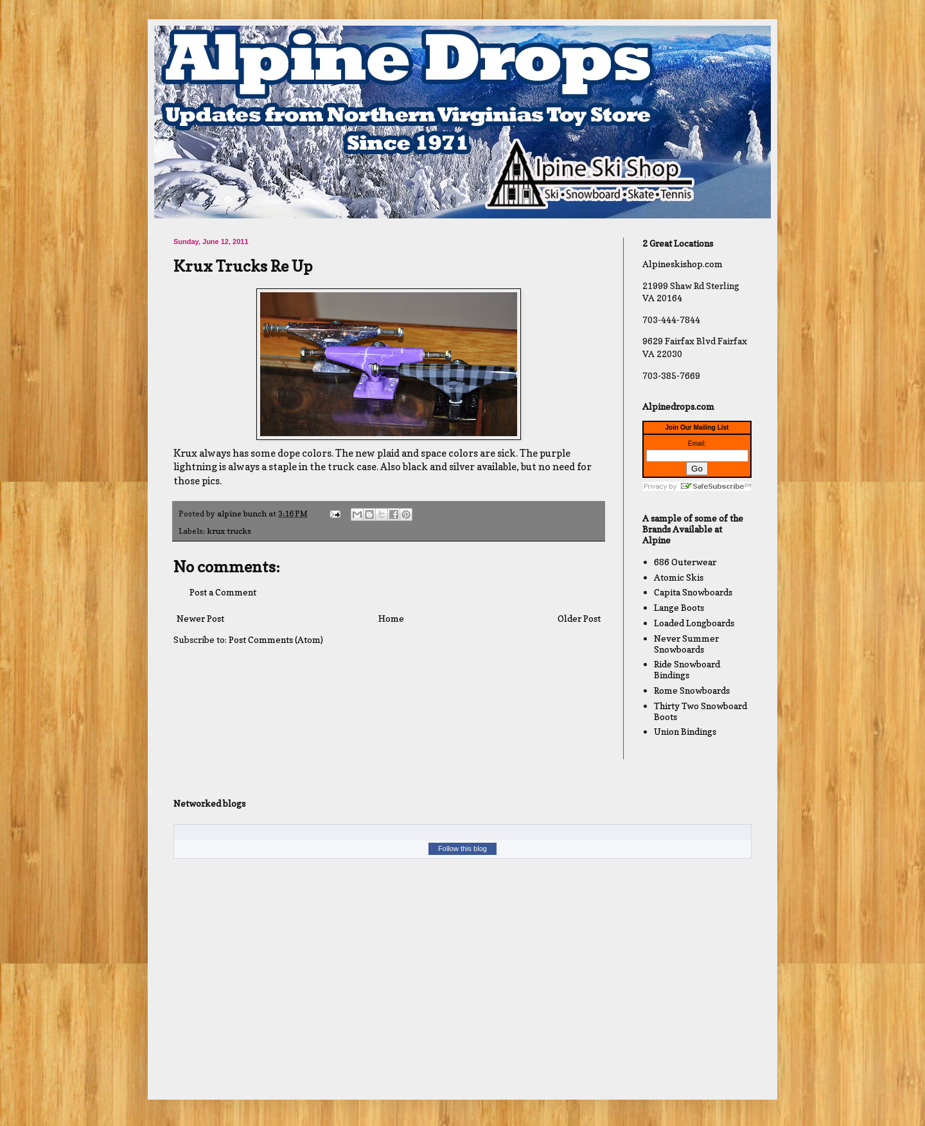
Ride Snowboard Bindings (687, 669)
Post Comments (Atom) (276, 639)
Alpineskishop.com (682, 263)
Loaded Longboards (694, 622)
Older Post (579, 618)
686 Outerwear (685, 561)
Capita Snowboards (693, 591)
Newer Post (200, 618)
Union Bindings (685, 731)
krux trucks (229, 531)
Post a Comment (222, 591)
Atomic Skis (678, 577)
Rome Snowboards (692, 690)
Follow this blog (462, 848)
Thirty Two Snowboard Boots (700, 711)
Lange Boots (679, 607)
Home (391, 618)
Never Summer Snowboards (686, 644)
